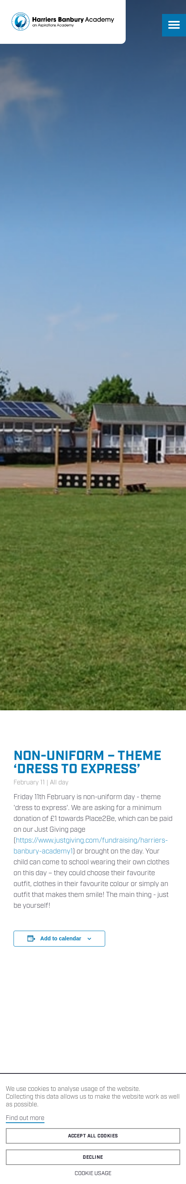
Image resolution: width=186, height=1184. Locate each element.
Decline (93, 1157)
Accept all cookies (93, 1136)
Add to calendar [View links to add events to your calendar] (60, 938)
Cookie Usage (93, 1173)
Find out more (25, 1118)
